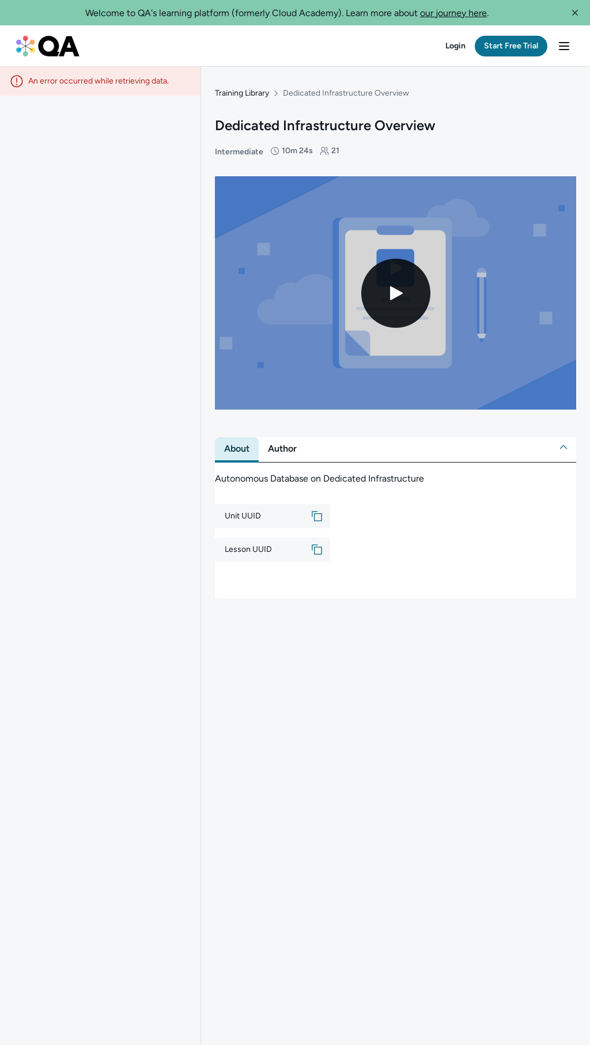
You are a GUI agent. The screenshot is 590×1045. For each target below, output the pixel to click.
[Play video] (395, 293)
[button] (575, 13)
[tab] (237, 448)
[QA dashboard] (48, 46)
